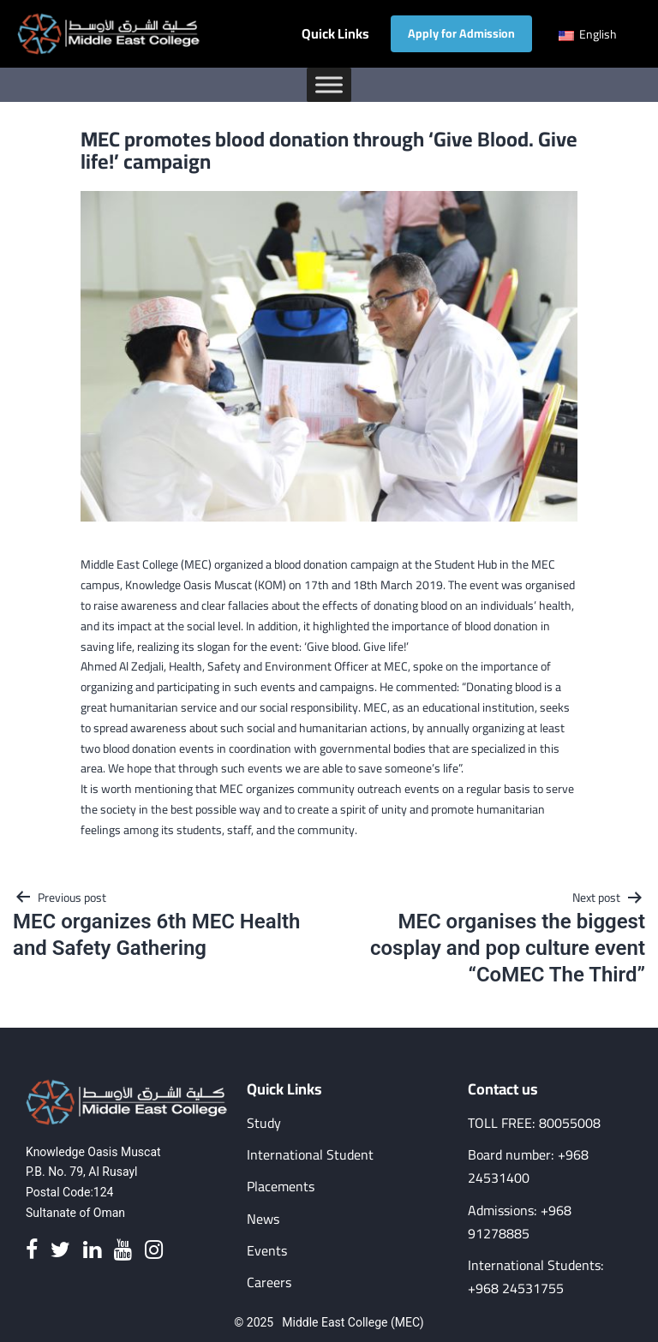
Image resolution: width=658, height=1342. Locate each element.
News (263, 1219)
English (588, 34)
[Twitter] (60, 1250)
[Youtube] (123, 1250)
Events (267, 1250)
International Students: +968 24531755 (536, 1277)
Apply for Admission (461, 33)
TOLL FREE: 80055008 (534, 1123)
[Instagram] (154, 1250)
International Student (310, 1154)
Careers (269, 1282)
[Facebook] (32, 1250)
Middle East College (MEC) (352, 1322)
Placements (280, 1186)
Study (264, 1123)
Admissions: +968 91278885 (519, 1222)
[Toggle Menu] (329, 84)
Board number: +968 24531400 (528, 1166)
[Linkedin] (92, 1250)
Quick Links (335, 33)
